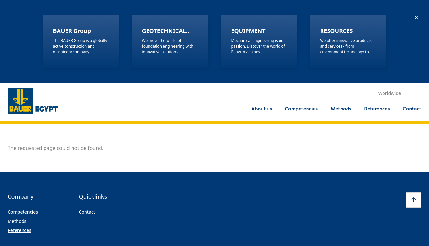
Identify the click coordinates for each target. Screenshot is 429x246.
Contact (412, 25)
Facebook (361, 183)
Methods (340, 25)
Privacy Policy (134, 183)
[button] (413, 116)
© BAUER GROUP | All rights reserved (41, 183)
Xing (415, 183)
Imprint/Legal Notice (98, 183)
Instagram (343, 183)
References (377, 25)
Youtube (397, 183)
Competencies (301, 25)
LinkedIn (379, 183)
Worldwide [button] (389, 10)
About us (261, 25)
